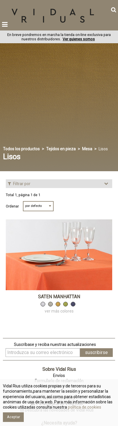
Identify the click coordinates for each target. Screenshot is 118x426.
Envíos (59, 375)
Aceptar (13, 417)
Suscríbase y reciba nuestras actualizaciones (55, 344)
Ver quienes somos (79, 39)
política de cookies (84, 407)
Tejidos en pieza (61, 149)
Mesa (87, 149)
